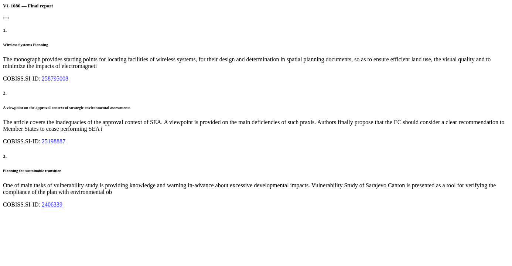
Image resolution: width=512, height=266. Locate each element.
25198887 (53, 141)
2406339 (52, 204)
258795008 (55, 78)
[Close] (6, 18)
